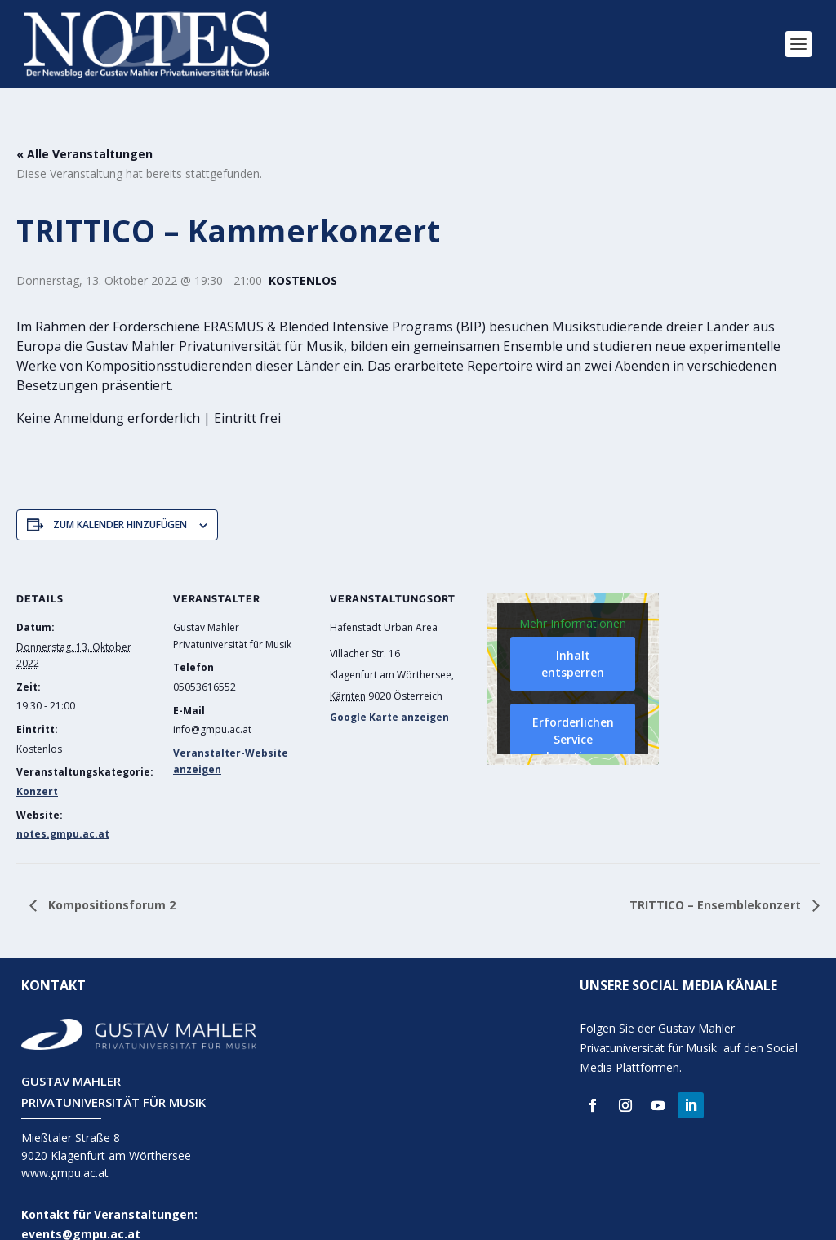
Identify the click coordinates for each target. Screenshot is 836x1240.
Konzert (37, 768)
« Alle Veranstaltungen (84, 130)
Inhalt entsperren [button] (572, 640)
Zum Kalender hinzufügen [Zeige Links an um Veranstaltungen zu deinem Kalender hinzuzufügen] (120, 501)
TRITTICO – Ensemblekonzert (716, 881)
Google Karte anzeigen (389, 693)
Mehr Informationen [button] (572, 600)
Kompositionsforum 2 (110, 881)
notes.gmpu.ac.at (62, 810)
